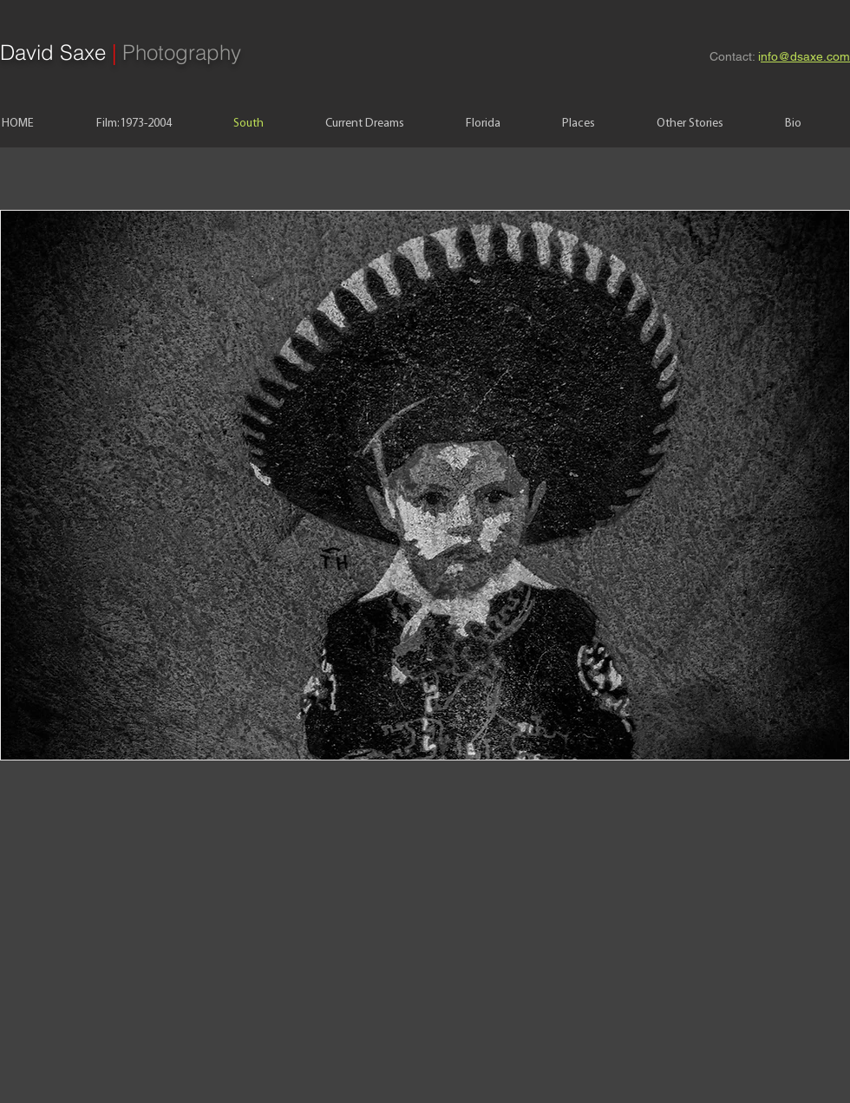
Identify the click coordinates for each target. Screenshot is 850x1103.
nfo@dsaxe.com (805, 56)
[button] (425, 485)
